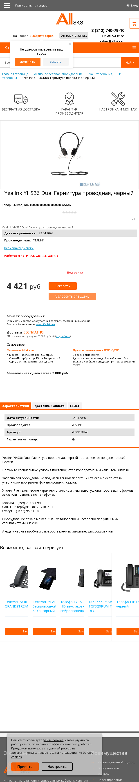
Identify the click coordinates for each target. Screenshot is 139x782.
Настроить (57, 767)
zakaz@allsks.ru (112, 41)
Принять (25, 767)
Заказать (62, 286)
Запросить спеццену (72, 296)
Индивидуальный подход (116, 762)
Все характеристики (19, 248)
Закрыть (55, 62)
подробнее (63, 336)
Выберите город (41, 36)
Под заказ (75, 272)
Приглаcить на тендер (31, 5)
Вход (134, 5)
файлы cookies (53, 740)
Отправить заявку (74, 35)
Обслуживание (108, 768)
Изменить (27, 62)
